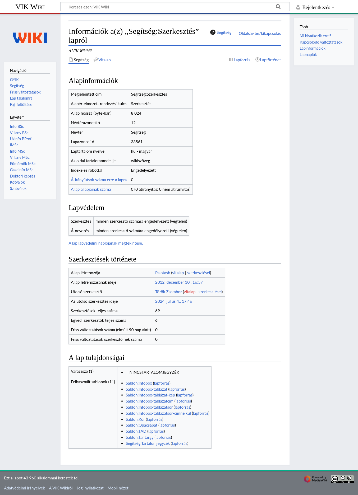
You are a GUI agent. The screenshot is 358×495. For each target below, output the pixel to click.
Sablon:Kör (135, 419)
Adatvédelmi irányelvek (24, 487)
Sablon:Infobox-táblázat (146, 389)
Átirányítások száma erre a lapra (99, 179)
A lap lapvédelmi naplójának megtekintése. (105, 243)
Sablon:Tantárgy (140, 437)
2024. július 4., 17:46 (173, 301)
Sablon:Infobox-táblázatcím (149, 401)
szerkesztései (198, 272)
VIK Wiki (30, 7)
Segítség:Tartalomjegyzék (148, 443)
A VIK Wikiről (60, 487)
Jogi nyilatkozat (90, 487)
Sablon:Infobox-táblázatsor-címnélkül (158, 413)
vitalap (178, 272)
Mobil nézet (118, 487)
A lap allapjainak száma (91, 189)
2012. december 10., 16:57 (179, 282)
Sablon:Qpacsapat (142, 425)
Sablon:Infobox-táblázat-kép (150, 395)
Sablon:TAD (136, 431)
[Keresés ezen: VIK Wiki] (175, 6)
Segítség (220, 32)
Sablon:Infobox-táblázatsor (149, 407)
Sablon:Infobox (139, 383)
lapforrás (161, 383)
